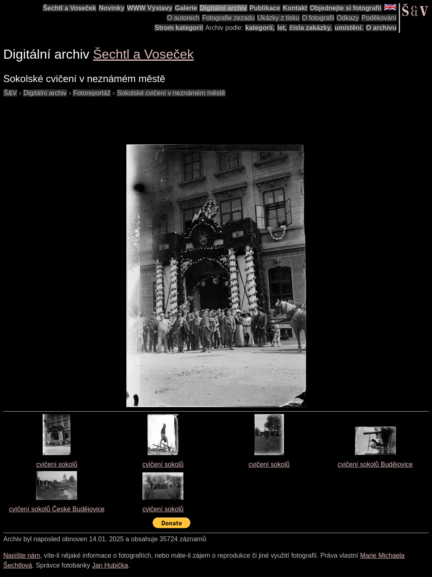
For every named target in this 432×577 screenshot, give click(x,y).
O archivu (381, 27)
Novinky (111, 8)
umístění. (349, 27)
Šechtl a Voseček (69, 8)
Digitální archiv (223, 8)
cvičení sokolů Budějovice (375, 464)
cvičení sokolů (57, 464)
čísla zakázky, (310, 27)
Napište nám (21, 555)
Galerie (186, 8)
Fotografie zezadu (228, 17)
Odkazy (348, 17)
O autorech (183, 17)
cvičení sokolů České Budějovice (57, 509)
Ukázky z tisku (278, 17)
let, (282, 27)
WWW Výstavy (149, 8)
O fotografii (318, 17)
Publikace (264, 8)
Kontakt (295, 8)
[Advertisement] (152, 116)
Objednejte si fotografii (345, 8)
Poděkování (378, 17)
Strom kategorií (179, 27)
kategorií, (259, 27)
